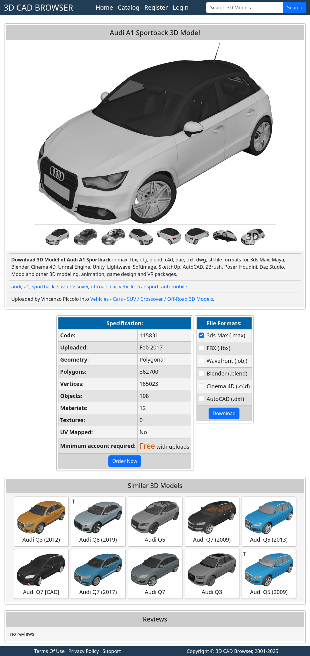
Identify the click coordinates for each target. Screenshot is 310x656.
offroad (99, 286)
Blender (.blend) (227, 373)
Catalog (129, 7)
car (113, 286)
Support (112, 651)
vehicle (127, 286)
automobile (174, 286)
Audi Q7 (155, 573)
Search (294, 7)
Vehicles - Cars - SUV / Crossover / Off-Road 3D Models (151, 299)
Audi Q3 (212, 573)
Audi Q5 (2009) (269, 573)
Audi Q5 (155, 521)
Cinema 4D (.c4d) (228, 386)
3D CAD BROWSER (38, 7)
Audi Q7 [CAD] (41, 573)
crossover (77, 286)
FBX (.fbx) (218, 348)
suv (60, 286)
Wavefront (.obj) (227, 360)
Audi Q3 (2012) (41, 521)
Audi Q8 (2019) (98, 521)
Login (180, 7)
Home (104, 7)
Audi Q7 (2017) (98, 573)
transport (148, 286)
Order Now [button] (124, 461)
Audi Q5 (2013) (269, 521)
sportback (43, 286)
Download (224, 413)
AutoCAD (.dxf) (225, 398)
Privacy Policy (83, 651)
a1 (26, 286)
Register (156, 7)
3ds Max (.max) (226, 335)
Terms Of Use (49, 651)
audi (16, 286)
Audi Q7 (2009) (212, 521)
